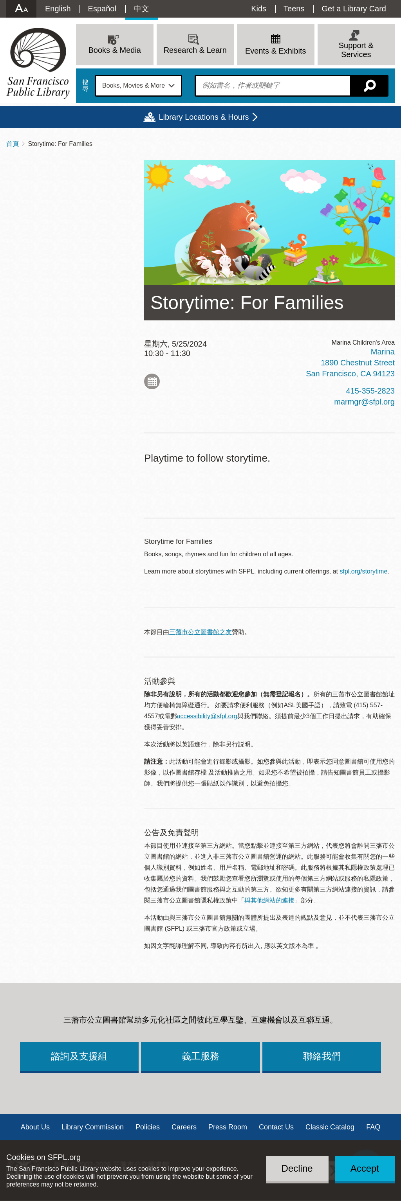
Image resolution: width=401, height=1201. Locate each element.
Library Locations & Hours (204, 117)
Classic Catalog (329, 1127)
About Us (35, 1127)
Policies (147, 1127)
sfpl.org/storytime (364, 571)
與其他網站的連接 (269, 900)
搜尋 (85, 85)
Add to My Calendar (152, 381)
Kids (258, 8)
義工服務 (200, 1056)
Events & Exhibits (275, 51)
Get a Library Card (354, 8)
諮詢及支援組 (79, 1056)
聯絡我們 (322, 1056)
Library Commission (92, 1127)
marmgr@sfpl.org (364, 401)
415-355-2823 (370, 391)
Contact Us (276, 1127)
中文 (141, 8)
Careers (184, 1127)
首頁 (12, 143)
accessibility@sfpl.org (207, 716)
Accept (364, 1168)
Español (102, 8)
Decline (297, 1168)
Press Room (227, 1127)
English (58, 8)
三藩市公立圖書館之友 (200, 632)
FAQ (373, 1127)
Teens (294, 8)
